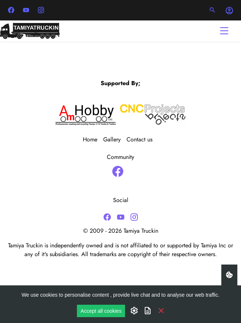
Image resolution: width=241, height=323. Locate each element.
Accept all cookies (101, 311)
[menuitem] (93, 139)
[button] (212, 10)
